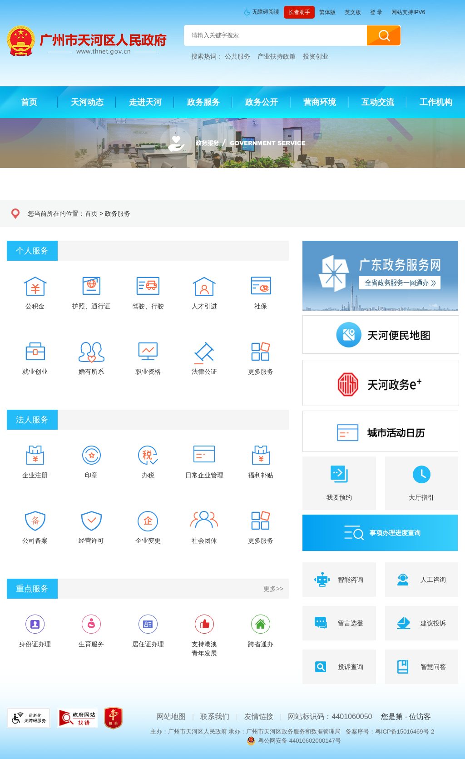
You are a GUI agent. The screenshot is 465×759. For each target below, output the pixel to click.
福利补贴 (260, 475)
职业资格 (148, 371)
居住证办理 (148, 644)
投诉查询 (350, 666)
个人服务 (32, 250)
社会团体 (204, 540)
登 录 (376, 12)
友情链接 (258, 716)
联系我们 (214, 716)
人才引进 (204, 306)
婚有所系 (91, 371)
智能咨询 (350, 579)
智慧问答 (433, 666)
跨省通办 (260, 644)
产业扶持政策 (276, 56)
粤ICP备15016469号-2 (404, 731)
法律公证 (204, 371)
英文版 (353, 12)
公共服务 (237, 56)
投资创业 (315, 56)
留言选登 (350, 623)
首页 (91, 213)
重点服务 (32, 588)
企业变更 (148, 540)
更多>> (273, 588)
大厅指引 (421, 497)
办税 (148, 475)
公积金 (35, 306)
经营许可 (91, 540)
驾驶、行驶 (148, 306)
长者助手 (299, 12)
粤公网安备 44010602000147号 (299, 740)
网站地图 (171, 716)
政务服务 (117, 213)
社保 (260, 306)
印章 (91, 475)
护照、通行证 (91, 306)
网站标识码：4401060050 (330, 716)
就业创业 (35, 371)
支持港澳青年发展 (204, 648)
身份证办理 (35, 644)
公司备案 (35, 540)
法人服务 (32, 419)
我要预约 (339, 497)
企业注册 (35, 475)
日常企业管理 (204, 475)
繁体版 (327, 12)
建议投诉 (433, 623)
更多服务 (260, 371)
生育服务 (91, 644)
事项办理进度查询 (395, 532)
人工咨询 (433, 579)
